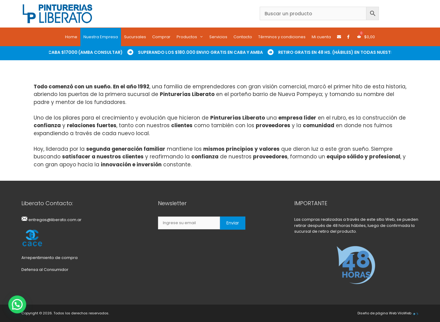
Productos (191, 37)
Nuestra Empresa (100, 37)
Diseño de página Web (377, 313)
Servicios (218, 37)
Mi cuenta (321, 37)
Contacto (242, 37)
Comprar (161, 37)
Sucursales (135, 37)
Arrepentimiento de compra (49, 258)
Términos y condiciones (282, 37)
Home (71, 37)
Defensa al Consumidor (44, 269)
